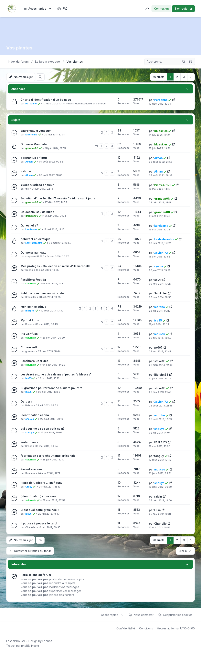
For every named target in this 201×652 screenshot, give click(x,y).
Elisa (157, 509)
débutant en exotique (35, 238)
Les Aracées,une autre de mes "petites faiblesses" (56, 374)
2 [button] (177, 77)
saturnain (30, 283)
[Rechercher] (183, 61)
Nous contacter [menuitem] (141, 614)
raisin (158, 496)
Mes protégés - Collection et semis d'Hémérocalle (55, 266)
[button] (191, 77)
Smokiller (30, 296)
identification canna (35, 414)
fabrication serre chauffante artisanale (48, 455)
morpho (30, 310)
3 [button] (184, 77)
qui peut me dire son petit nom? (42, 428)
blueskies (161, 130)
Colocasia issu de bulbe (37, 211)
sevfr (157, 279)
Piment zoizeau (31, 469)
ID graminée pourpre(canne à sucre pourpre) (52, 387)
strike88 (159, 361)
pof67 (158, 347)
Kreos (28, 323)
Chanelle (30, 527)
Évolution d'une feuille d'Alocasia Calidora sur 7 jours (58, 198)
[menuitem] (37, 8)
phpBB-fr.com (30, 645)
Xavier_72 (161, 252)
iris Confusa (29, 333)
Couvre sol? (29, 347)
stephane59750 (34, 256)
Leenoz (47, 640)
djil (27, 188)
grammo (30, 351)
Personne (31, 103)
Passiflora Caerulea (34, 360)
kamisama (31, 229)
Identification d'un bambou (90, 103)
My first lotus (30, 320)
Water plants (29, 442)
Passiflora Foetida (33, 279)
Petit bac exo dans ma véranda (42, 293)
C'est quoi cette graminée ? (40, 509)
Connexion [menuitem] (161, 8)
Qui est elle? (29, 225)
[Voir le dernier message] (173, 99)
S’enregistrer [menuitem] (183, 8)
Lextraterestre (33, 242)
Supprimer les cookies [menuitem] (175, 614)
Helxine (26, 171)
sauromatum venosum (36, 130)
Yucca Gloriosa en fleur (37, 184)
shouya (29, 418)
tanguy (159, 455)
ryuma (158, 266)
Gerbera (26, 401)
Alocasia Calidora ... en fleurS (41, 482)
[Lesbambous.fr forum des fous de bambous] (11, 8)
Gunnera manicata (34, 252)
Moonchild (31, 134)
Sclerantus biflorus (34, 157)
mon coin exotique (33, 306)
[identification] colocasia (38, 496)
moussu (159, 333)
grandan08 (31, 147)
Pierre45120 (162, 184)
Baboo (29, 405)
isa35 (158, 320)
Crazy (28, 486)
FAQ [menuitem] (62, 8)
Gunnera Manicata (34, 144)
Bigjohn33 (161, 374)
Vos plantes (19, 48)
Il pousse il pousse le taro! (39, 523)
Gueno (29, 269)
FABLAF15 (160, 442)
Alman (29, 161)
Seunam (30, 472)
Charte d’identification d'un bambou (46, 99)
